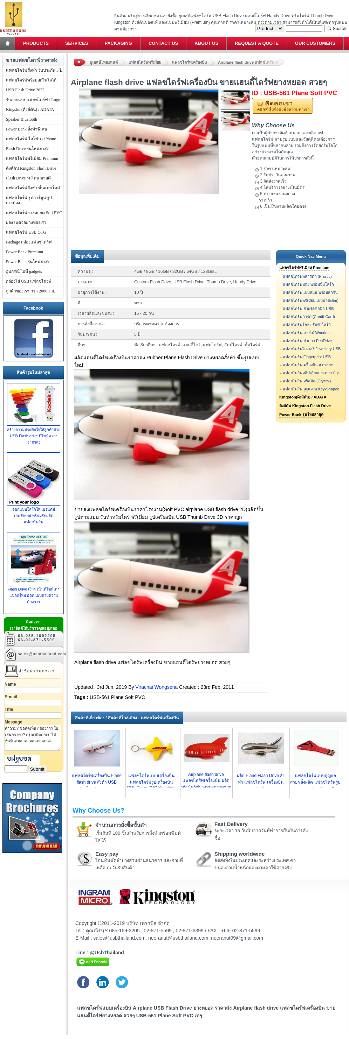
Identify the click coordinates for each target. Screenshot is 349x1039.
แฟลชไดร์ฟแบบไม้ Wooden (306, 333)
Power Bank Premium (24, 251)
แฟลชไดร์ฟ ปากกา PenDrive (307, 341)
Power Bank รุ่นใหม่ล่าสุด (301, 414)
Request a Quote (257, 43)
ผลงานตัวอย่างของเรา (26, 222)
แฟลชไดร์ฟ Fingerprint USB (307, 357)
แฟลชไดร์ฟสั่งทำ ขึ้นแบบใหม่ (33, 187)
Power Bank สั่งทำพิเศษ (26, 129)
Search (336, 28)
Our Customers (315, 43)
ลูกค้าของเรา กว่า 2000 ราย (30, 291)
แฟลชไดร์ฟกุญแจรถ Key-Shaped (311, 389)
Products (36, 43)
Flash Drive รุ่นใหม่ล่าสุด (27, 148)
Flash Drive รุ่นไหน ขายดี (28, 178)
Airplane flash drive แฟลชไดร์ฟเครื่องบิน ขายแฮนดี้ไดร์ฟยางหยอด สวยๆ (251, 62)
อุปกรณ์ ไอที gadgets (24, 271)
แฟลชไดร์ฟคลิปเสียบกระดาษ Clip (311, 373)
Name (10, 684)
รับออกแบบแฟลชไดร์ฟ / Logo (33, 99)
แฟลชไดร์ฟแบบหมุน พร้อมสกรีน (310, 292)
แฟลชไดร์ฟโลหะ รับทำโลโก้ (307, 325)
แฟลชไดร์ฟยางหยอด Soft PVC (34, 212)
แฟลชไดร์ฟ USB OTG (26, 232)
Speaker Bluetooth (21, 119)
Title (9, 709)
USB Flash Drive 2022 (25, 89)
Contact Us (163, 43)
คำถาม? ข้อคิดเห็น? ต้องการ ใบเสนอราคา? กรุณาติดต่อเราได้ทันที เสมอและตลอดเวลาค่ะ (33, 738)
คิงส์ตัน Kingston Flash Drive (305, 406)
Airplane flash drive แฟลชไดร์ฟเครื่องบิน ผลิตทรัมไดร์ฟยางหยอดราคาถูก (206, 781)
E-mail (11, 696)
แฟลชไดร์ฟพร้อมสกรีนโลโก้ (31, 80)
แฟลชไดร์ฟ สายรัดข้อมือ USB (308, 308)
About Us (206, 43)
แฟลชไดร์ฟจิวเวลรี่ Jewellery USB (312, 349)
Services (76, 43)
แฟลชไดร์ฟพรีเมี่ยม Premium (304, 268)
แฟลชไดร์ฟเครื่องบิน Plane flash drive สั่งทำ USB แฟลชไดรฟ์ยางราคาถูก (97, 782)
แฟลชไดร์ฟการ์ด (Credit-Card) (309, 316)
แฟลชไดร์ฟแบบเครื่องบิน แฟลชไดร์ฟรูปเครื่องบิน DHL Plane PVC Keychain (151, 781)
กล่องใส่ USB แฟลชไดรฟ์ (29, 281)
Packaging (118, 43)
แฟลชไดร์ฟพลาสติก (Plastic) (307, 276)
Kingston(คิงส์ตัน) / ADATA (303, 397)
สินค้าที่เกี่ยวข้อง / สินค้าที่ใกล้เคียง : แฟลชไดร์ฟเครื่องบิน (127, 717)
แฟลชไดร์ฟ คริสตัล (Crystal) (307, 381)
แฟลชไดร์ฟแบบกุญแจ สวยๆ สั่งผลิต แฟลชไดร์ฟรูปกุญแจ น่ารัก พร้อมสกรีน (315, 782)
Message (13, 722)
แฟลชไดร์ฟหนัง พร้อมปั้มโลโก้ (308, 284)
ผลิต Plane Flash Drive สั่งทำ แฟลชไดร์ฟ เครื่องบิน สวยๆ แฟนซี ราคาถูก (261, 782)
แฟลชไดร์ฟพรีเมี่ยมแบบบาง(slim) (310, 300)
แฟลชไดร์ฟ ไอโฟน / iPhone (31, 138)
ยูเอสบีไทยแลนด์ (104, 62)
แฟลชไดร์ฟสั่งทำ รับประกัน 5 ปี (34, 70)
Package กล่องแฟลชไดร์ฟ (29, 242)
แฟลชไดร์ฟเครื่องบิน (189, 62)
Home (8, 43)
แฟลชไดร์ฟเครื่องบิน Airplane (308, 365)
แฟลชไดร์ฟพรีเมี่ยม (145, 62)
